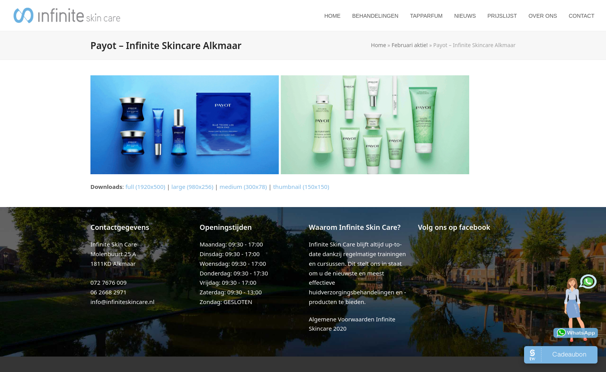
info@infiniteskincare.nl (122, 302)
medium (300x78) (243, 186)
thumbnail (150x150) (301, 186)
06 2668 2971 (108, 292)
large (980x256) (192, 186)
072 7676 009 (108, 282)
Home (378, 45)
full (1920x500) (145, 186)
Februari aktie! (410, 45)
